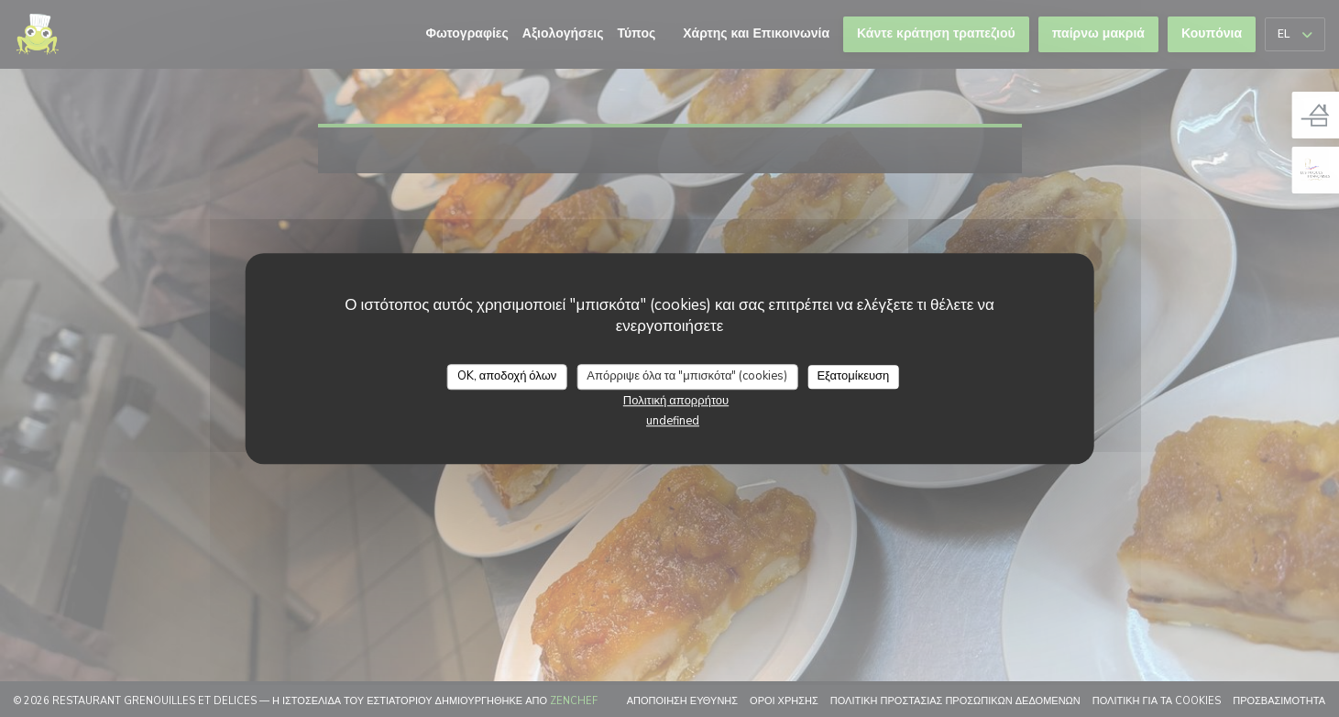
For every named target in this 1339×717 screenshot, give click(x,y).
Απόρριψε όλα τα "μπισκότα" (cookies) (687, 376)
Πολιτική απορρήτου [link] (676, 400)
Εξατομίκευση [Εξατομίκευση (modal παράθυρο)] (853, 376)
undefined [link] (672, 421)
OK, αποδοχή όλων (507, 376)
